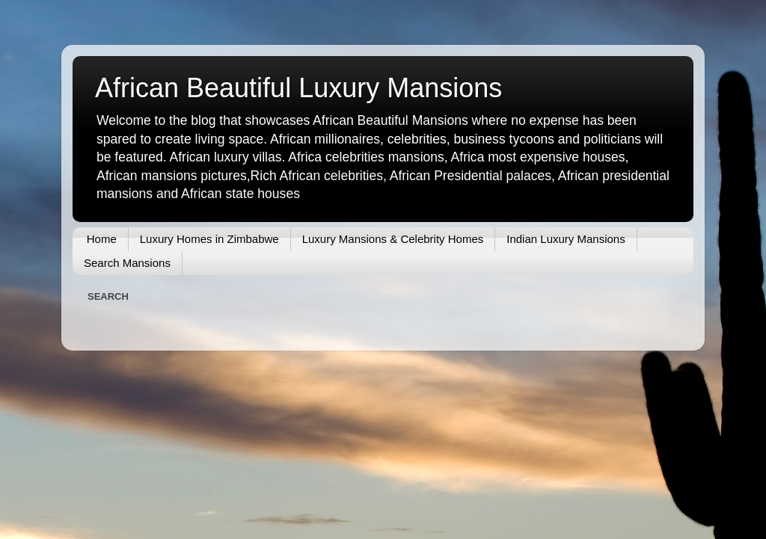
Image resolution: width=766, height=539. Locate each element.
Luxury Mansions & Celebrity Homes (393, 238)
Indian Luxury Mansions (565, 238)
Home (102, 238)
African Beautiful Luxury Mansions (298, 88)
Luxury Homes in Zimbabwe (209, 238)
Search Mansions (127, 262)
